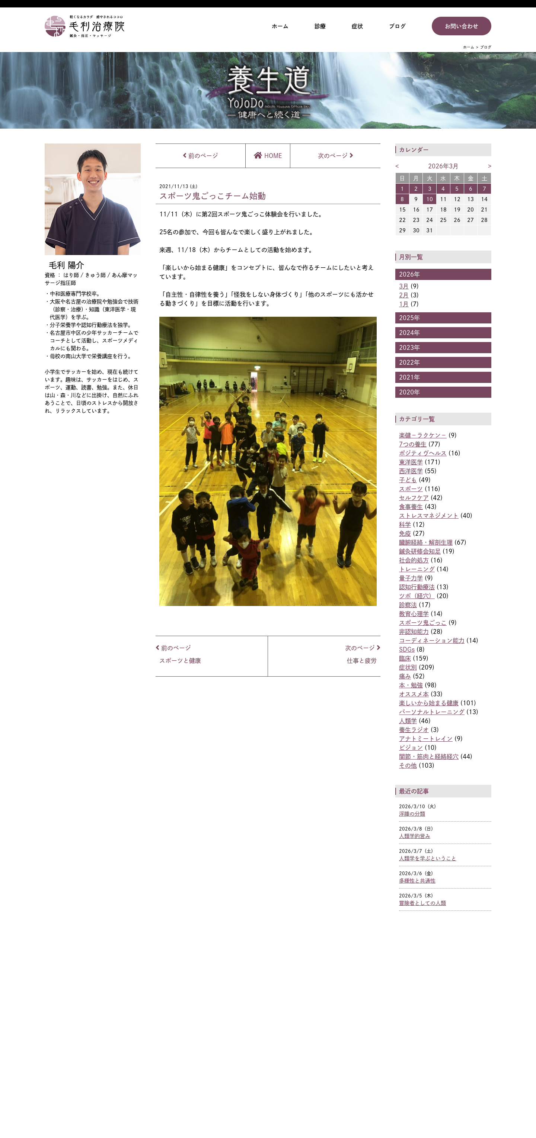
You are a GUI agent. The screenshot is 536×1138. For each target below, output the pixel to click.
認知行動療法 (417, 587)
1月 (404, 304)
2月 (404, 295)
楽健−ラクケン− (423, 435)
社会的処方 (414, 560)
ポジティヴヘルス (423, 453)
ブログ (397, 26)
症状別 (408, 667)
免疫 (405, 533)
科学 (405, 524)
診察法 (408, 605)
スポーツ (411, 489)
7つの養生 (413, 444)
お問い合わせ (461, 26)
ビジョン (411, 748)
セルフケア (414, 498)
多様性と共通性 (417, 880)
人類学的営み (414, 835)
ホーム (280, 26)
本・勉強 (411, 685)
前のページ (200, 156)
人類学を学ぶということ (427, 858)
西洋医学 (411, 471)
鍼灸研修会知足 (420, 551)
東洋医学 (411, 462)
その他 (408, 765)
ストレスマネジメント (429, 516)
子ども (408, 480)
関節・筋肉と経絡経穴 (429, 756)
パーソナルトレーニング (432, 712)
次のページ (335, 156)
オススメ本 (414, 694)
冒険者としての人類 (422, 902)
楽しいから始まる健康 (429, 703)
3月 (404, 286)
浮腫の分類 (412, 813)
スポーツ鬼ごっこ (423, 623)
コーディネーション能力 (432, 640)
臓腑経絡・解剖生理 (426, 542)
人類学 (408, 721)
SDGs (407, 649)
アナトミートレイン (426, 739)
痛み (405, 676)
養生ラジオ (414, 730)
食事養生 (411, 507)
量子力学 (411, 578)
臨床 (405, 658)
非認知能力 (414, 632)
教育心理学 (414, 614)
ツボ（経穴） (417, 596)
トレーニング (417, 569)
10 (429, 199)
